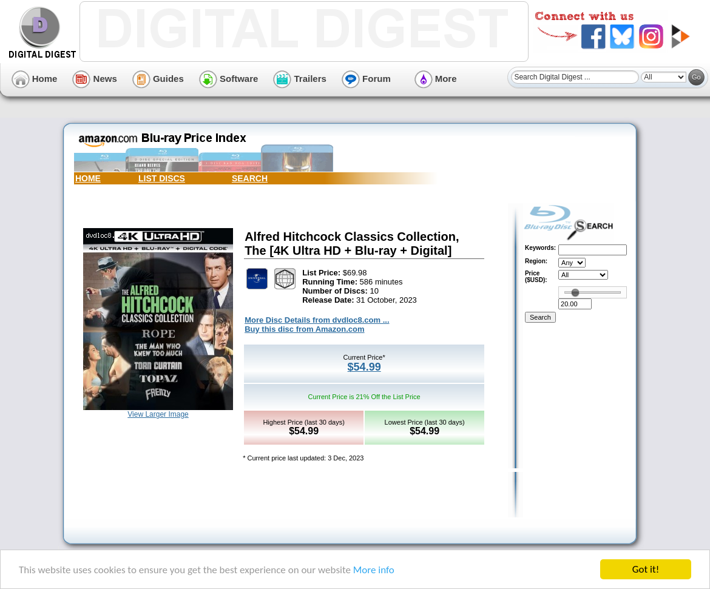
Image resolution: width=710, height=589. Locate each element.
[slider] (575, 292)
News (94, 78)
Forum (366, 78)
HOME (88, 178)
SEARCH (250, 178)
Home (35, 78)
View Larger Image (158, 414)
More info (373, 570)
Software (229, 78)
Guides (158, 78)
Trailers (299, 78)
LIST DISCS (161, 178)
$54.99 (364, 367)
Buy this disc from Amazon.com (304, 329)
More (435, 78)
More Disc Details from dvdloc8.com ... (317, 320)
